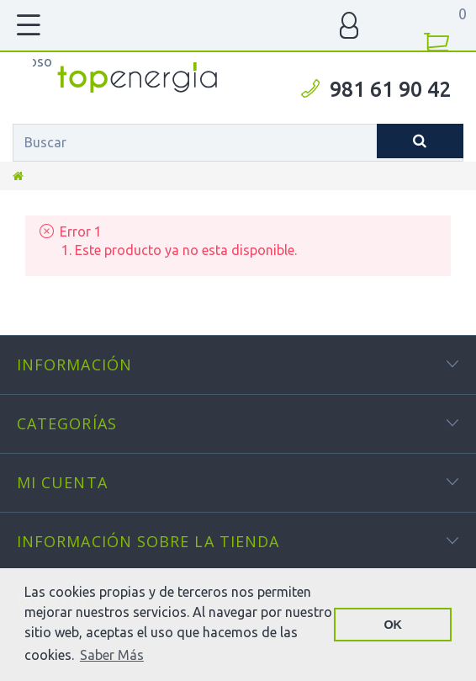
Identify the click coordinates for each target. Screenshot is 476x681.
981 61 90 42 (390, 89)
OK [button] (392, 624)
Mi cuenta (62, 482)
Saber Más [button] (112, 654)
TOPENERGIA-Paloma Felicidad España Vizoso (42, 61)
